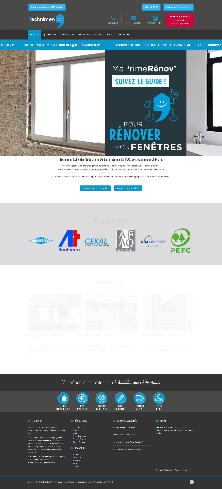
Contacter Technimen (165, 470)
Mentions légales (61, 482)
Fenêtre (75, 430)
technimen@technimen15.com (83, 44)
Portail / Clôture (78, 439)
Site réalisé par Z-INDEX (103, 482)
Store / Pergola (78, 442)
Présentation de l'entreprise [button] (95, 188)
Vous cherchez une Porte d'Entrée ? (128, 442)
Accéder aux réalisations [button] (128, 188)
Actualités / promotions (90, 34)
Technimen (50, 34)
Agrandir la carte (182, 470)
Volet (74, 433)
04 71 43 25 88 (46, 460)
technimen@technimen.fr (45, 463)
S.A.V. (111, 34)
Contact (124, 34)
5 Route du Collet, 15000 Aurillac (51, 457)
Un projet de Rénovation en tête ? (127, 449)
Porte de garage (78, 436)
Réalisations (67, 34)
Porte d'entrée (77, 427)
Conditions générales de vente (81, 482)
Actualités (76, 460)
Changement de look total (124, 427)
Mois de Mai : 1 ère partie (124, 435)
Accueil (34, 34)
